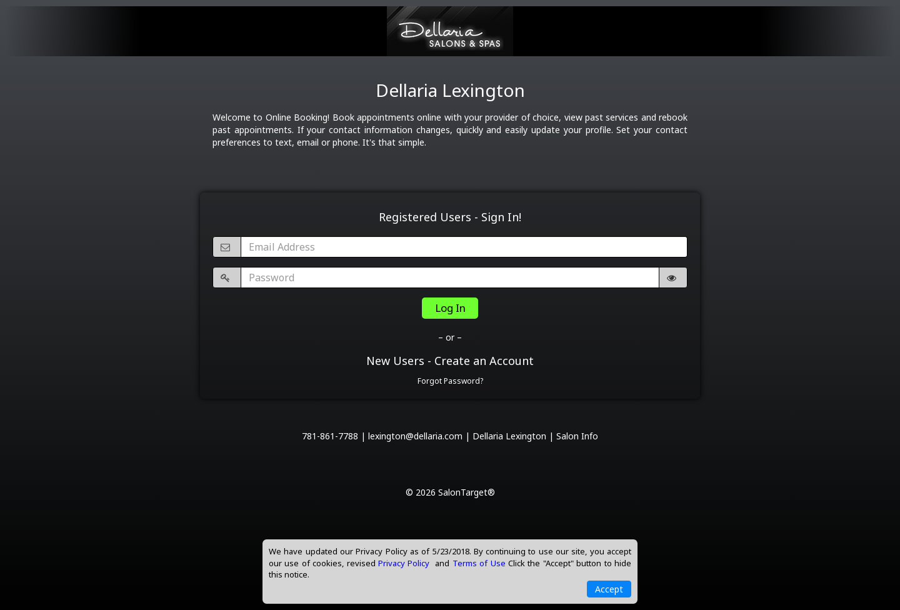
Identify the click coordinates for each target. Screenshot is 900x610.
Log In (450, 308)
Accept (609, 589)
